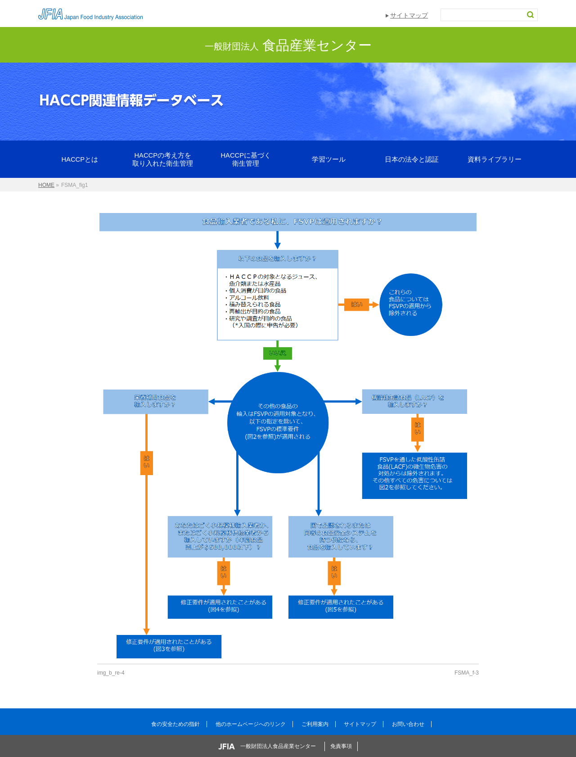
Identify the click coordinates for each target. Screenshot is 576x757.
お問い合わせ (408, 724)
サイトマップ (409, 15)
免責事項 (341, 746)
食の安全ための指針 (175, 724)
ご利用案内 (315, 724)
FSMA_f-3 (466, 673)
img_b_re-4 (111, 673)
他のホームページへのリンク (251, 724)
